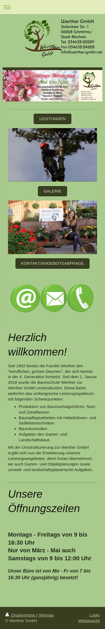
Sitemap (46, 615)
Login (95, 615)
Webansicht (89, 620)
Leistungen (52, 118)
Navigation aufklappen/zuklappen (52, 7)
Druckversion (20, 615)
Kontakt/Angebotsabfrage (52, 263)
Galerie (52, 191)
